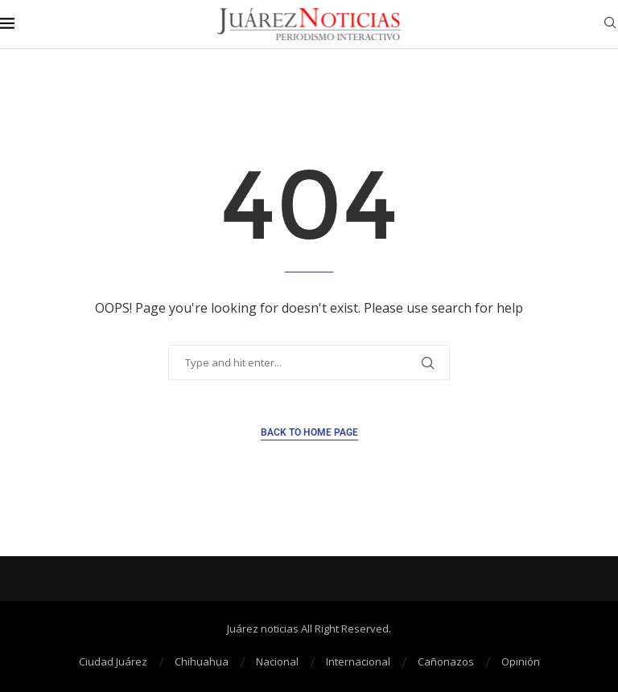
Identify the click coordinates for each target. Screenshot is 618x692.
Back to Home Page (309, 432)
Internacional (358, 661)
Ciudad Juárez (113, 661)
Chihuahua (202, 661)
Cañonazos (446, 661)
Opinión (520, 661)
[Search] (610, 24)
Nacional (277, 661)
